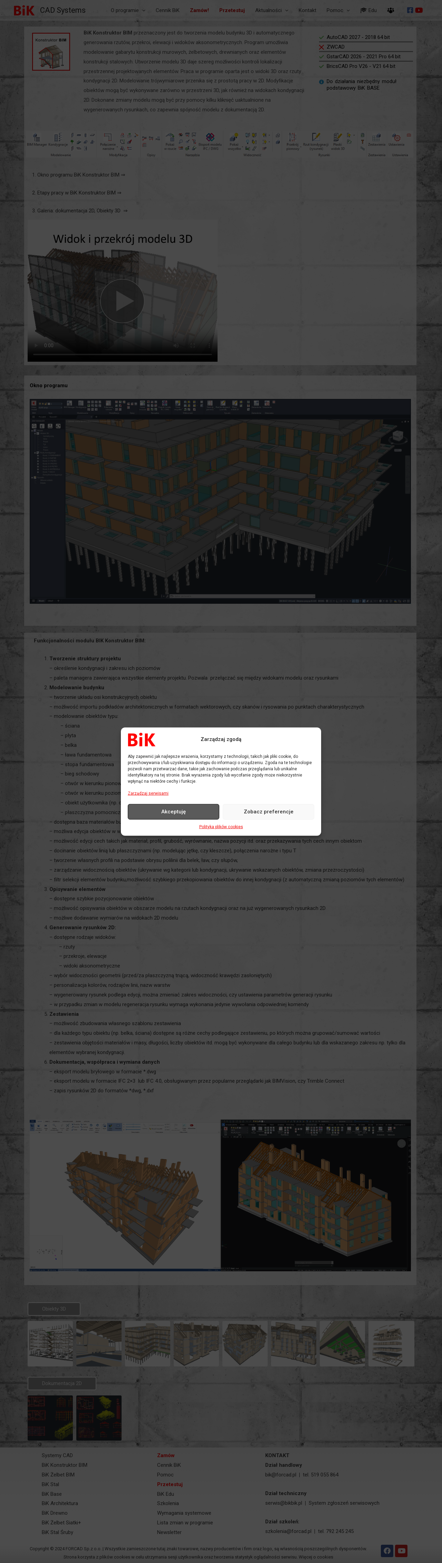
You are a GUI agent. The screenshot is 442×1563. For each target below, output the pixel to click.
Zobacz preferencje (269, 812)
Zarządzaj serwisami (148, 793)
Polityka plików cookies (221, 826)
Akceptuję (173, 812)
